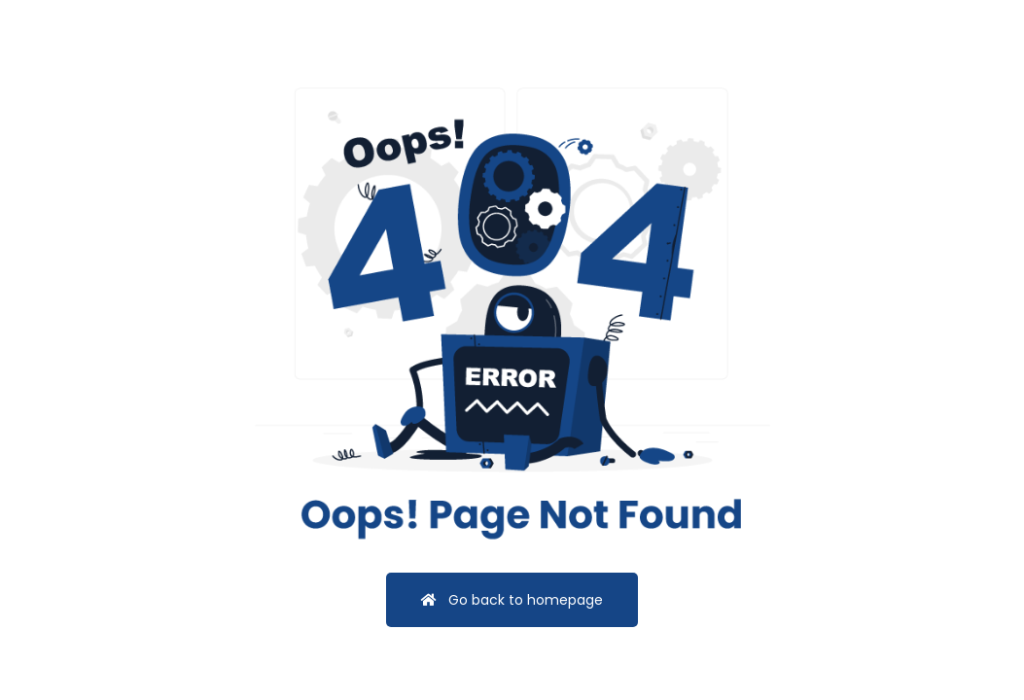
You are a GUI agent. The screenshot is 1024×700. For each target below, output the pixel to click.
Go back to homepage (512, 600)
